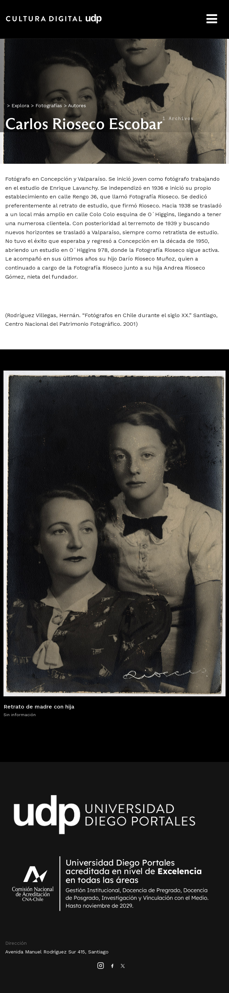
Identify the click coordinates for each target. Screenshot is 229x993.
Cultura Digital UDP (53, 22)
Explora (20, 105)
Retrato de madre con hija (38, 706)
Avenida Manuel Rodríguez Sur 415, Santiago (57, 951)
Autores (77, 105)
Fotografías (48, 105)
